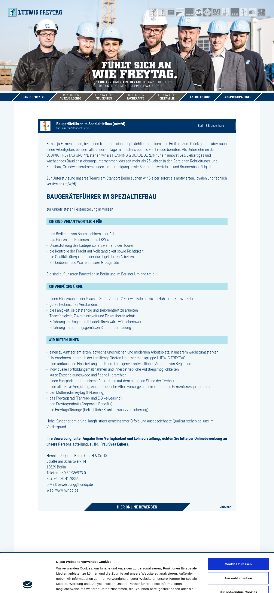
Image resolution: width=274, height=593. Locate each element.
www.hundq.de (66, 490)
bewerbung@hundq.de (75, 484)
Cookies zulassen (238, 527)
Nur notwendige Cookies (238, 555)
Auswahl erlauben (238, 541)
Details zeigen (227, 584)
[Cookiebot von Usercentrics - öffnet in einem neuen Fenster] (27, 584)
